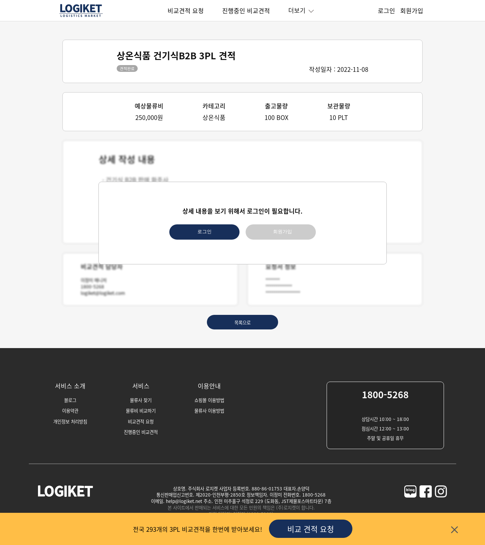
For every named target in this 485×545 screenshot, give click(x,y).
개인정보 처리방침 (70, 421)
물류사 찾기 (141, 400)
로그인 (386, 10)
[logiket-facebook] (426, 504)
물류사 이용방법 (209, 410)
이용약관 (70, 410)
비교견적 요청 (186, 10)
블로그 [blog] (70, 400)
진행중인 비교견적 (246, 10)
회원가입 (411, 10)
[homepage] (81, 16)
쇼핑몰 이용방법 (209, 400)
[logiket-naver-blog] (410, 504)
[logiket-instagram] (441, 504)
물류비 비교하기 (141, 410)
